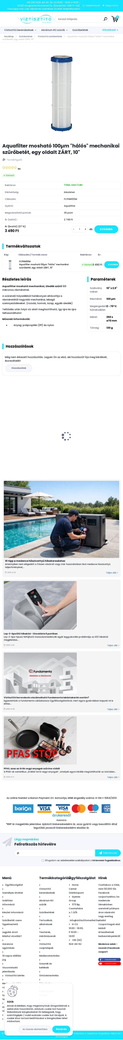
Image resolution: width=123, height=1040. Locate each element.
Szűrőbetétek (80, 30)
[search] (98, 20)
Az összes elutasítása (35, 1029)
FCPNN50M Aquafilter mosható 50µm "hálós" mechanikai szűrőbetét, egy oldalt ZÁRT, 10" (44, 265)
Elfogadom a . (83, 860)
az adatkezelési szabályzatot (73, 860)
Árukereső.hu (61, 820)
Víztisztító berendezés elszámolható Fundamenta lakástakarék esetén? (46, 698)
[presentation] (4, 432)
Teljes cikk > (112, 573)
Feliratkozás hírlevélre (35, 844)
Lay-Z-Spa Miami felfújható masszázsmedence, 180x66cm (83, 441)
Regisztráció (112, 5)
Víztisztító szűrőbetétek (50, 36)
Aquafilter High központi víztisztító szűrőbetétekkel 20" (25, 442)
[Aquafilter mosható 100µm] (61, 92)
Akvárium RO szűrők (53, 30)
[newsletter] (108, 853)
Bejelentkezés (93, 5)
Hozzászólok (19, 368)
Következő (109, 29)
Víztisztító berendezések (18, 30)
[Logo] (21, 19)
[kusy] (78, 229)
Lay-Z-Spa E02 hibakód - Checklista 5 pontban (31, 634)
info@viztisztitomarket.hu (84, 920)
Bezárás (61, 1029)
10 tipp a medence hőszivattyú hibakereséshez (35, 561)
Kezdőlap (9, 36)
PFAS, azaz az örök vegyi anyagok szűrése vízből (32, 769)
